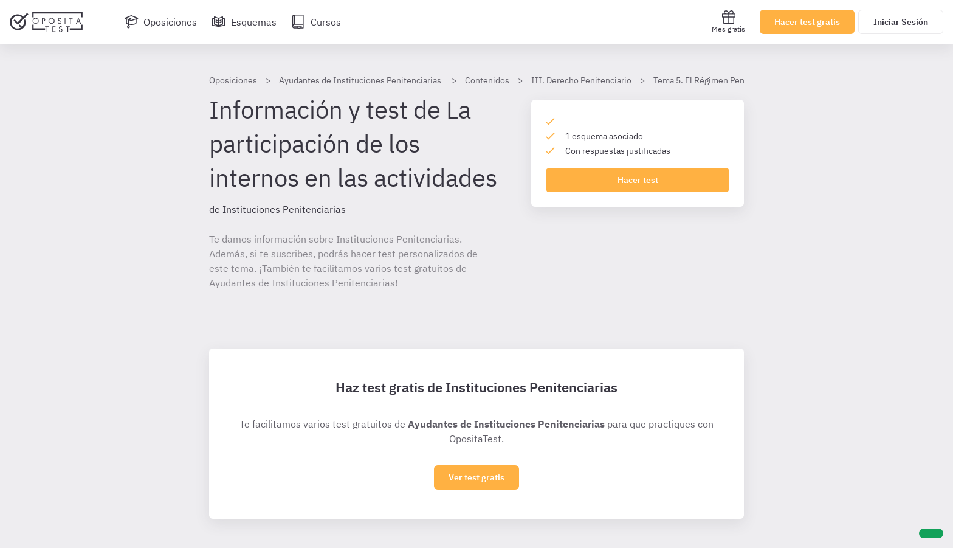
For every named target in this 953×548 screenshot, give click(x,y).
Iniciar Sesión (900, 21)
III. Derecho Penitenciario (581, 80)
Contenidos (487, 80)
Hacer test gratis (807, 21)
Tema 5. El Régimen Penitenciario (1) (723, 80)
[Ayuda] (931, 533)
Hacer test (638, 180)
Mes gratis (728, 21)
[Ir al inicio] (46, 22)
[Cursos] (316, 21)
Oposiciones (233, 80)
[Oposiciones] (160, 21)
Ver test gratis (476, 477)
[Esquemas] (244, 21)
